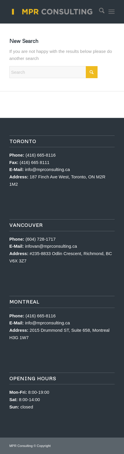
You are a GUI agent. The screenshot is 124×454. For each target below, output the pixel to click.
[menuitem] (99, 12)
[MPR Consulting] (51, 12)
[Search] (99, 12)
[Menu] (111, 12)
